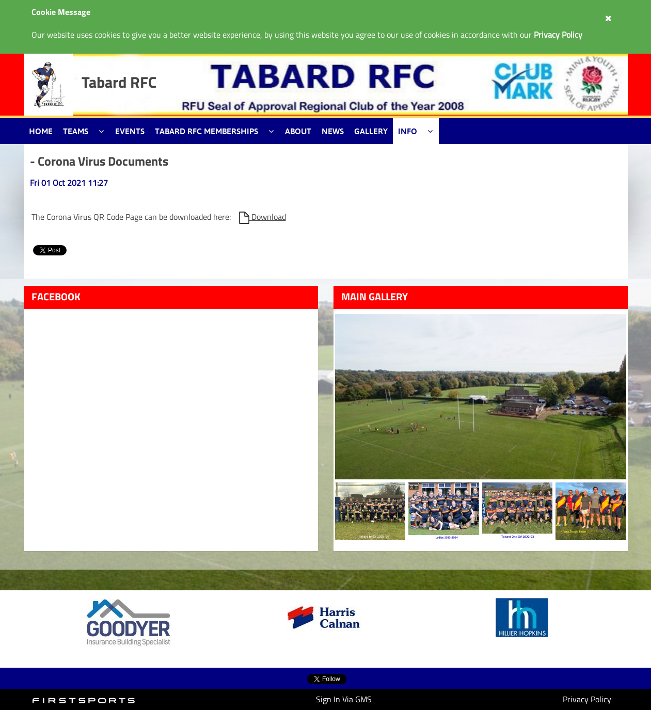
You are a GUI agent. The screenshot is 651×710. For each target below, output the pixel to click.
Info (407, 131)
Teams (75, 131)
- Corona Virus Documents (99, 161)
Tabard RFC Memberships (206, 131)
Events (130, 131)
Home (41, 131)
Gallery (371, 131)
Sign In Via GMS (344, 699)
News (333, 131)
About (298, 131)
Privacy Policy (587, 699)
